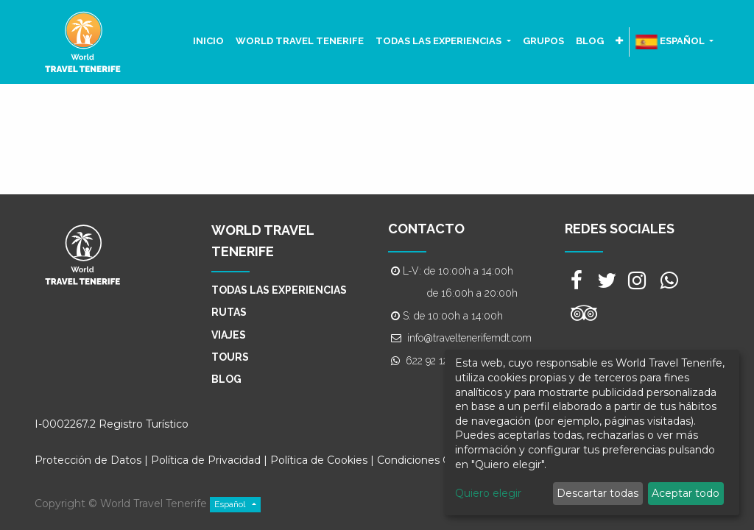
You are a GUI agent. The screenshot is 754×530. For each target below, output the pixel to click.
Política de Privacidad (206, 460)
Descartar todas (597, 493)
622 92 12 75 (434, 361)
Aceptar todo (685, 493)
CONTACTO (426, 228)
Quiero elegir (488, 493)
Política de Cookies (320, 460)
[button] (619, 41)
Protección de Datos (88, 460)
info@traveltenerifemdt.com (469, 338)
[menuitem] (208, 41)
